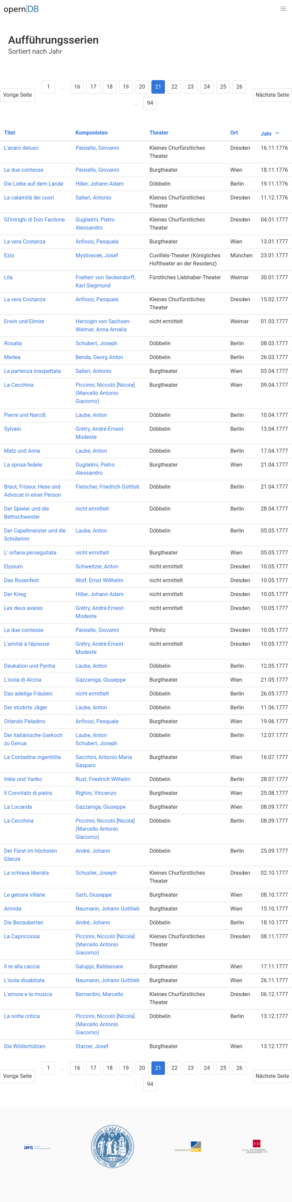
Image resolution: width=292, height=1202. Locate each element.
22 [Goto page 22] (174, 87)
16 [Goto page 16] (77, 87)
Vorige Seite (17, 95)
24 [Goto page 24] (207, 87)
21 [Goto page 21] (158, 87)
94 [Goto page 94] (150, 103)
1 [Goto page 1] (48, 87)
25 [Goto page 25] (223, 87)
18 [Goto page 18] (109, 87)
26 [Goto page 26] (239, 87)
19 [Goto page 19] (126, 87)
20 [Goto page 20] (142, 87)
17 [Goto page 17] (93, 87)
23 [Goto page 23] (191, 87)
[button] (283, 9)
